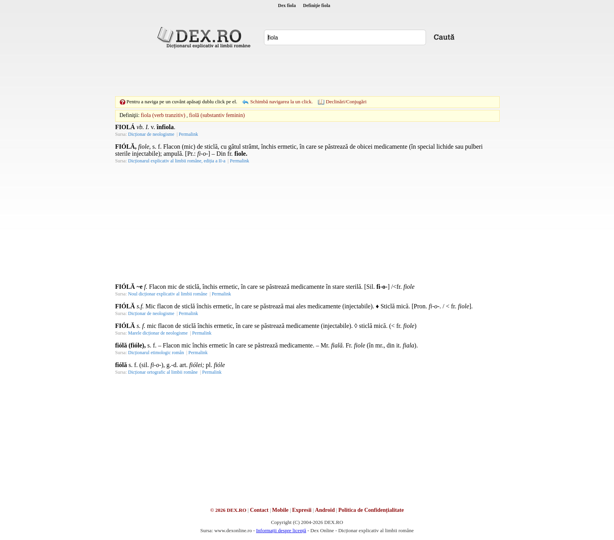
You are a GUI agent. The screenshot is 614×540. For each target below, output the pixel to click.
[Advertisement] (307, 72)
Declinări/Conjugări (346, 101)
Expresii (302, 510)
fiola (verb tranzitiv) (163, 115)
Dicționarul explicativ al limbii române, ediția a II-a (177, 161)
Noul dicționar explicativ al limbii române (167, 294)
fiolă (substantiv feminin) (217, 115)
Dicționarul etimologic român (156, 352)
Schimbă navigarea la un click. (281, 101)
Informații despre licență (281, 530)
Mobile (280, 510)
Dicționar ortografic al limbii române (163, 372)
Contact (259, 510)
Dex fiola (287, 5)
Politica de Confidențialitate (371, 510)
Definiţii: (129, 115)
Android (325, 510)
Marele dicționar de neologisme (158, 333)
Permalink (188, 134)
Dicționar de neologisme (151, 134)
